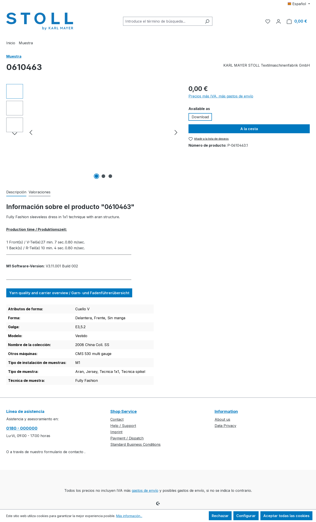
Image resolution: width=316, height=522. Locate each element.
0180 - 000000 (22, 428)
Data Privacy (225, 425)
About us (222, 419)
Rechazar (220, 516)
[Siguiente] (176, 132)
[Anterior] (30, 132)
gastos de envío (145, 490)
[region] (93, 132)
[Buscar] (207, 21)
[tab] (16, 192)
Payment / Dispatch (127, 438)
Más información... (129, 516)
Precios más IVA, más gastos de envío (220, 96)
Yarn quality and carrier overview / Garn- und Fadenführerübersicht (69, 293)
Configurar (246, 516)
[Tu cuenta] (278, 21)
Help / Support (123, 425)
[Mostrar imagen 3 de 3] (110, 176)
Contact (116, 419)
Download (200, 117)
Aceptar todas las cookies (286, 516)
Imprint (116, 432)
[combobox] (162, 21)
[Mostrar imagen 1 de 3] (96, 176)
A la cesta (249, 129)
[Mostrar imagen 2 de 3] (103, 176)
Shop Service (123, 411)
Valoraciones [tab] (39, 192)
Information (226, 411)
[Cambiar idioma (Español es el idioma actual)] (299, 4)
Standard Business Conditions (135, 444)
